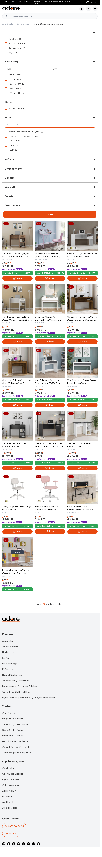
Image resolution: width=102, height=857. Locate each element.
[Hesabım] (81, 8)
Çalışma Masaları (11, 785)
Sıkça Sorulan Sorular (13, 730)
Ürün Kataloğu (9, 663)
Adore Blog (8, 641)
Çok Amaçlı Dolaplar (12, 773)
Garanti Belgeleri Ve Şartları (16, 747)
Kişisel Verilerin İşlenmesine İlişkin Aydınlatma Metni (28, 697)
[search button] (5, 16)
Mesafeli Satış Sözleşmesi (15, 680)
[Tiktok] (23, 843)
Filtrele (50, 214)
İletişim (6, 658)
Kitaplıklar (7, 796)
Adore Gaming (10, 790)
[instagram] (3, 843)
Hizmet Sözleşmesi (12, 675)
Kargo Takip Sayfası (12, 718)
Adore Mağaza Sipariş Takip (16, 752)
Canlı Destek (8, 713)
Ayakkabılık (8, 802)
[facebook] (8, 843)
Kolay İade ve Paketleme (15, 741)
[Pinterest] (38, 843)
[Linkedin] (13, 843)
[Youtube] (18, 843)
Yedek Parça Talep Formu (15, 724)
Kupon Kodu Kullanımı (13, 735)
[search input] (50, 16)
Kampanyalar (23, 24)
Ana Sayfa (8, 24)
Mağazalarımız (10, 646)
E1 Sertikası (7, 669)
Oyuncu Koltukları (11, 779)
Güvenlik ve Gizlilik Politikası (16, 692)
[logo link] (11, 8)
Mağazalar (92, 2)
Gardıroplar (8, 768)
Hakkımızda (8, 652)
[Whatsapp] (33, 843)
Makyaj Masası (9, 807)
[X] (28, 843)
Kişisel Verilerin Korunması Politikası (19, 686)
